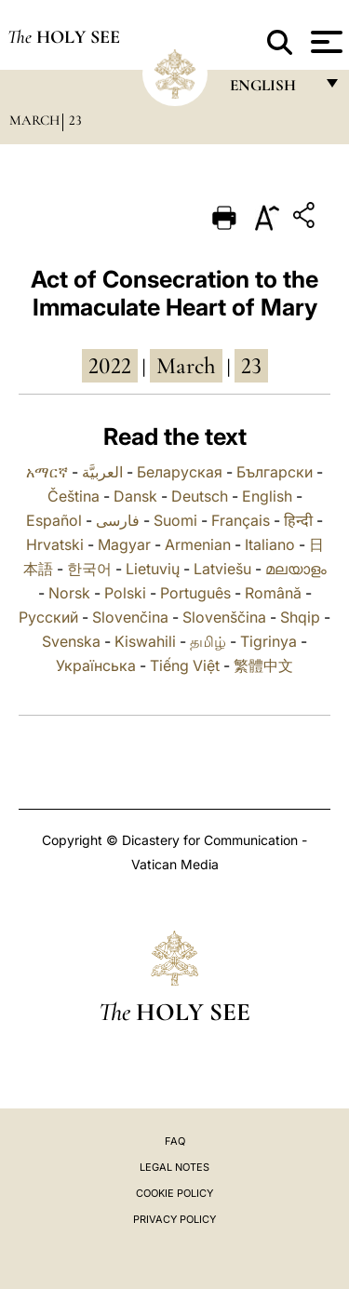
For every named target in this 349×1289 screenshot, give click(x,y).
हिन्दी (298, 520)
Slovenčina (130, 617)
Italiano (270, 544)
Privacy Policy (174, 1219)
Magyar (124, 544)
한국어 (89, 568)
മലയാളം (296, 568)
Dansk (135, 496)
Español (54, 520)
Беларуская (179, 472)
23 (75, 120)
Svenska (71, 641)
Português (195, 593)
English (267, 496)
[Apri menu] (324, 42)
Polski (125, 593)
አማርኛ (47, 472)
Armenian (198, 544)
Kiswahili (145, 641)
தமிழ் (208, 641)
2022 (109, 366)
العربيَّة (102, 472)
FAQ (175, 1141)
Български (274, 472)
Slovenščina (224, 617)
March (34, 120)
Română (273, 593)
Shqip (300, 617)
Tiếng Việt (185, 665)
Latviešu (222, 568)
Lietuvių (153, 568)
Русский (48, 617)
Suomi (175, 520)
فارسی (118, 520)
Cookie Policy (174, 1193)
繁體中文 (263, 665)
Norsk (69, 593)
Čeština (73, 496)
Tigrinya (268, 641)
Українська (96, 665)
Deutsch (199, 496)
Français (240, 520)
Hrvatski (55, 544)
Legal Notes (174, 1167)
